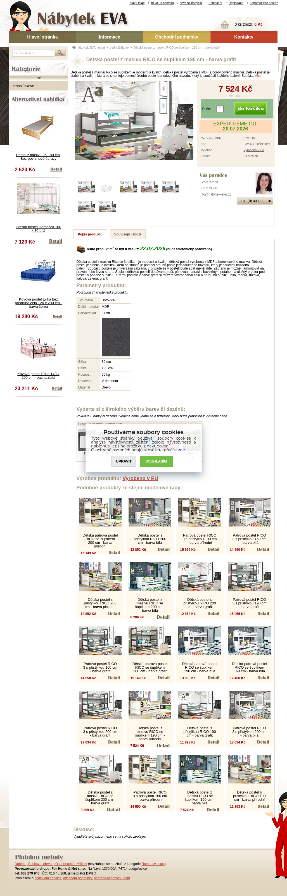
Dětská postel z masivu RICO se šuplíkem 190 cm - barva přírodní (150, 733)
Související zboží (127, 234)
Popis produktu (90, 234)
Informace (109, 37)
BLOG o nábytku (162, 2)
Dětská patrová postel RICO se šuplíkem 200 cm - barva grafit (150, 667)
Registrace (236, 2)
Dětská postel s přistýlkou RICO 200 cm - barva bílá (150, 539)
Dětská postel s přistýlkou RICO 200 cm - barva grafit (199, 603)
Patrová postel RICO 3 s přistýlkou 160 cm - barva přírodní (150, 796)
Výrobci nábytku (191, 2)
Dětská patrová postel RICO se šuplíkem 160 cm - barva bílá (249, 667)
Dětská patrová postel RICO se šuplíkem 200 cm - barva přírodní (100, 540)
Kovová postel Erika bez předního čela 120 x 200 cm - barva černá (38, 303)
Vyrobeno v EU (254, 150)
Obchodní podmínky (176, 37)
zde (181, 449)
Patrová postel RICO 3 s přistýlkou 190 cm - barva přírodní (199, 539)
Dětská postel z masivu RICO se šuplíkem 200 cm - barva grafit (100, 797)
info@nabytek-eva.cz (215, 194)
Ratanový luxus (153, 864)
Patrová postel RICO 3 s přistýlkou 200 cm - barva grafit (100, 731)
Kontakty (243, 37)
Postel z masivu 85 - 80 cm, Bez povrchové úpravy (38, 157)
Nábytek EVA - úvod (91, 47)
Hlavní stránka (42, 37)
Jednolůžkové (23, 86)
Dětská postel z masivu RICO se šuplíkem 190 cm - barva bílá (199, 797)
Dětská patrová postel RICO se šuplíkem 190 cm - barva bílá (199, 667)
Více (258, 76)
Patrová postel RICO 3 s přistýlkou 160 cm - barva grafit (100, 667)
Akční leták (136, 2)
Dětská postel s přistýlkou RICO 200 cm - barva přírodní (100, 603)
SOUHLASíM (156, 461)
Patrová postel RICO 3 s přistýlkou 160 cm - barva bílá (249, 539)
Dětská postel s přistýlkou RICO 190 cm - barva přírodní (249, 796)
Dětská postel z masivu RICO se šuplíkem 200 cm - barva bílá (150, 605)
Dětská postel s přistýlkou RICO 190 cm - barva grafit (199, 731)
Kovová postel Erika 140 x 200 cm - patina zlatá (38, 376)
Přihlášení (215, 2)
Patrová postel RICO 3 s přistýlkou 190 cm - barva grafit (249, 603)
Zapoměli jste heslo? (264, 2)
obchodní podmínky (77, 878)
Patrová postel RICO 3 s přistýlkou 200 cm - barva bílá (249, 731)
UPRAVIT (124, 461)
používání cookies (47, 878)
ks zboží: (249, 24)
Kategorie (17, 64)
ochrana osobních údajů (112, 878)
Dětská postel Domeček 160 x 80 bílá (38, 229)
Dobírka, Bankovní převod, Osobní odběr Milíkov (51, 864)
